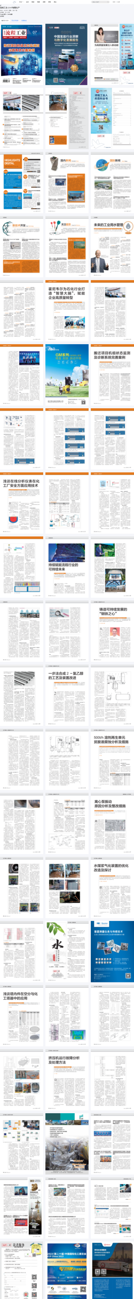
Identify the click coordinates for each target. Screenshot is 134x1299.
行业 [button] (20, 2)
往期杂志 (24, 20)
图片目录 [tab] (5, 20)
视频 (38, 2)
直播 (44, 2)
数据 (33, 2)
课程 (49, 2)
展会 (55, 2)
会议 (27, 2)
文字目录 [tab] (15, 20)
